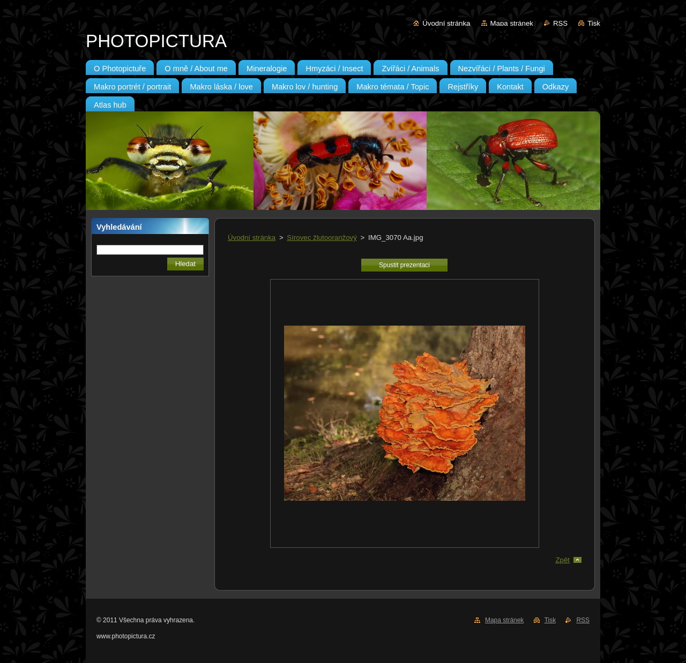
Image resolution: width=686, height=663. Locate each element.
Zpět (562, 560)
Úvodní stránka (446, 23)
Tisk (593, 23)
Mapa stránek (511, 23)
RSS (560, 23)
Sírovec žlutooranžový (322, 237)
